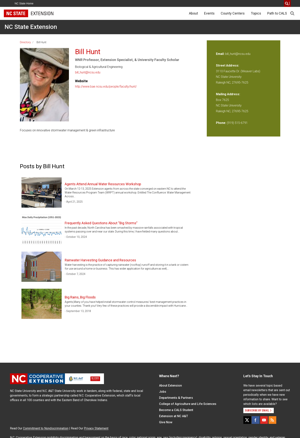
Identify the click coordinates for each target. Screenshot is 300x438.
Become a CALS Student (176, 410)
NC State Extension (31, 26)
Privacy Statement (96, 428)
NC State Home (24, 3)
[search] (287, 3)
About (193, 13)
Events (209, 13)
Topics (256, 13)
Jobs (162, 391)
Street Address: (227, 65)
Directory (25, 42)
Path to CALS (277, 13)
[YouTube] (264, 420)
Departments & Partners (176, 398)
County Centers (233, 13)
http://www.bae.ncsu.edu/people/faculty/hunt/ (106, 86)
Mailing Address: (228, 94)
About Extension (170, 385)
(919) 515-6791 (237, 123)
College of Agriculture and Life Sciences (187, 404)
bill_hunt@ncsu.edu (87, 72)
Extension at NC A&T (173, 416)
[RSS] (272, 420)
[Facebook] (255, 420)
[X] (247, 420)
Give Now (165, 422)
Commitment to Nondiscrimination (45, 428)
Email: (220, 54)
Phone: (221, 123)
